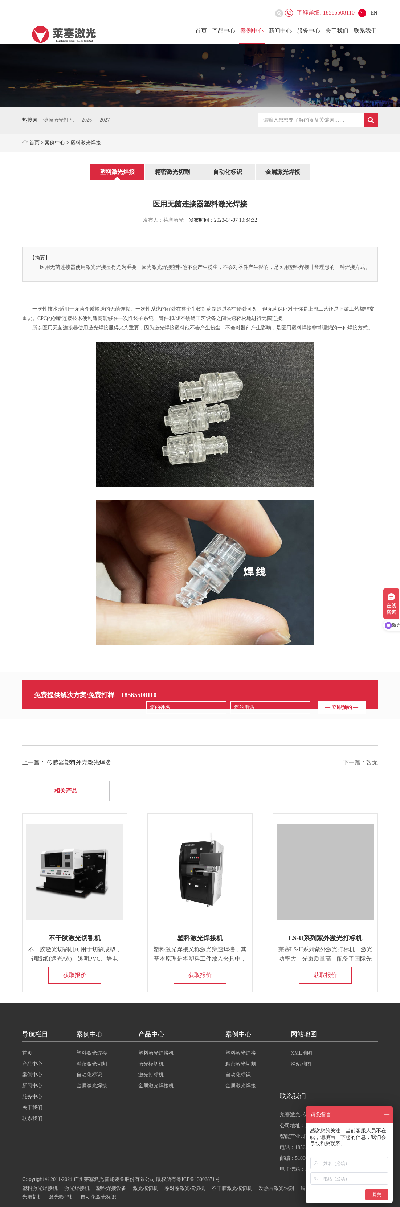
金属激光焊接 (282, 172)
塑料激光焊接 (85, 142)
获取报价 (74, 975)
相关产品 (65, 791)
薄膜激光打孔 (58, 120)
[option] (200, 75)
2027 (104, 120)
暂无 (372, 762)
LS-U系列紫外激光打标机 (325, 938)
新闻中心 (280, 31)
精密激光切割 (172, 172)
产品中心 (223, 31)
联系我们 (365, 31)
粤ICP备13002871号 (198, 1179)
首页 (201, 31)
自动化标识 (227, 172)
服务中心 (308, 31)
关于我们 (336, 31)
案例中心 (252, 31)
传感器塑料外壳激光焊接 (79, 762)
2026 (87, 120)
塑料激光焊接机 (200, 938)
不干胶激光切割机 (75, 938)
